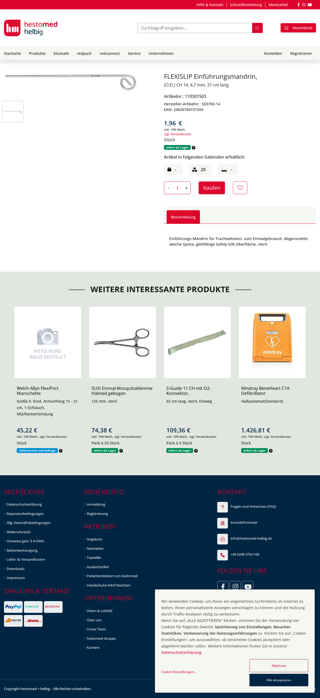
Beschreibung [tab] (183, 217)
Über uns (94, 620)
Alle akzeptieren (278, 680)
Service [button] (134, 53)
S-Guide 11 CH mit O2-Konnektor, (188, 390)
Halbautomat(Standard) (262, 401)
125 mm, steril (104, 401)
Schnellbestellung (246, 4)
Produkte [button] (37, 53)
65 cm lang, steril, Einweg (189, 401)
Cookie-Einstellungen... (178, 672)
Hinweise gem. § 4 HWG (25, 541)
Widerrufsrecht (19, 532)
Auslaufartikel (98, 566)
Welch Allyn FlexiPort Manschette (38, 390)
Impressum (16, 577)
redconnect (110, 53)
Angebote (94, 539)
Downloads (15, 568)
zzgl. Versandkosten (177, 134)
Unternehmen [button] (161, 53)
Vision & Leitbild (99, 610)
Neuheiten (95, 548)
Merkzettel (278, 4)
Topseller (94, 557)
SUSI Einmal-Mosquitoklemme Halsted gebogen (122, 390)
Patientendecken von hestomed (112, 575)
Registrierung (97, 513)
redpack (84, 53)
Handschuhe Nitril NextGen (108, 585)
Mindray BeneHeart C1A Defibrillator (265, 390)
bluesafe (61, 53)
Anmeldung (96, 504)
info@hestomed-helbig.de (251, 538)
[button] (193, 147)
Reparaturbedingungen (25, 513)
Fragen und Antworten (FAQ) (253, 506)
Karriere (93, 647)
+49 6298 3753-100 (245, 554)
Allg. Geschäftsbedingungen (29, 522)
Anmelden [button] (273, 53)
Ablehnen (279, 665)
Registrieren (301, 53)
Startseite (12, 53)
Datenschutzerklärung (24, 504)
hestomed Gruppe (101, 638)
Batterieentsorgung (22, 550)
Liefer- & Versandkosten (26, 559)
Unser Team (96, 629)
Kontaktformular (244, 522)
